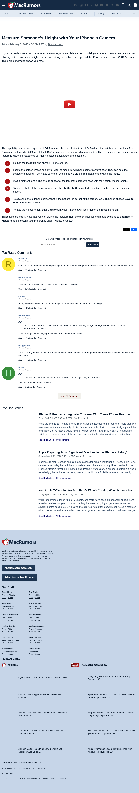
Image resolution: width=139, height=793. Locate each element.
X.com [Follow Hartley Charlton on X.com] (10, 631)
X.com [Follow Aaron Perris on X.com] (37, 654)
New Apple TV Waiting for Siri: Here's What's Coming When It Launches (86, 490)
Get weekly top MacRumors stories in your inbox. (69, 239)
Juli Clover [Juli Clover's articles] (6, 603)
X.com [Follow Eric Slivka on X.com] (37, 597)
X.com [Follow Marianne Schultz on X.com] (37, 631)
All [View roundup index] (135, 13)
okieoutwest (24, 277)
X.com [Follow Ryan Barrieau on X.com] (37, 643)
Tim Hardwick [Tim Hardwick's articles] (35, 614)
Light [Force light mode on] (59, 778)
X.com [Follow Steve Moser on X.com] (10, 654)
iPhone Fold (45, 13)
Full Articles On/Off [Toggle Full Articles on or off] (26, 778)
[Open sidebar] (135, 5)
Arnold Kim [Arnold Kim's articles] (7, 592)
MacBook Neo (66, 13)
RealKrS (22, 258)
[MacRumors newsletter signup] (117, 5)
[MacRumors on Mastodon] (96, 5)
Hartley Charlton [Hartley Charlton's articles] (9, 626)
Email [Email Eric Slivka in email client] (31, 597)
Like (34, 270)
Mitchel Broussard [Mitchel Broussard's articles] (10, 614)
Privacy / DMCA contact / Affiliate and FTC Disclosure (23, 768)
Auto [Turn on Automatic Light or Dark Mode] (53, 778)
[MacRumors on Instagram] (81, 5)
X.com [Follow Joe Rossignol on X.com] (37, 609)
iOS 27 (8, 13)
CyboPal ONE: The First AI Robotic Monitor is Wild (42, 677)
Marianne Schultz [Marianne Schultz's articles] (36, 626)
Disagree (41, 270)
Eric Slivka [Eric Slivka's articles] (33, 592)
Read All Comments (69, 396)
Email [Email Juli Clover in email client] (4, 609)
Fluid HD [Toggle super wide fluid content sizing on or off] (45, 778)
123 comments (63, 516)
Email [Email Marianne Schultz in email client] (31, 631)
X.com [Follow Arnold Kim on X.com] (10, 597)
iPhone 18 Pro (26, 13)
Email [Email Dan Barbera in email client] (4, 643)
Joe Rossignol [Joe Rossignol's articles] (35, 603)
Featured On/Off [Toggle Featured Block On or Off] (9, 778)
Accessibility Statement (11, 773)
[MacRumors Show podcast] (75, 5)
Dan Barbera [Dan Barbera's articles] (7, 637)
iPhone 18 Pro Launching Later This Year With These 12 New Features (85, 414)
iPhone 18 (117, 13)
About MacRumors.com (18, 567)
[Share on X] (126, 229)
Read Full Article (46, 440)
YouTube (12, 664)
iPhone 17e (85, 13)
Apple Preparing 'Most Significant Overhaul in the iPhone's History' (83, 452)
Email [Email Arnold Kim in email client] (4, 597)
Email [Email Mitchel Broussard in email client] (4, 620)
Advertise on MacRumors (19, 577)
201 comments (63, 478)
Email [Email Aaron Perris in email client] (31, 654)
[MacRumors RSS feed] (112, 5)
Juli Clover (79, 494)
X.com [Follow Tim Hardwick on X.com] (37, 620)
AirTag (101, 13)
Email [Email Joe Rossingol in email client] (31, 609)
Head (21, 367)
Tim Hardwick (55, 44)
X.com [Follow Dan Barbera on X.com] (10, 643)
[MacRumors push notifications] (107, 5)
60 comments (62, 440)
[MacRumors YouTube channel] (101, 5)
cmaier (21, 296)
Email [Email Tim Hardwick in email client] (31, 620)
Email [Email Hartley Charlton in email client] (4, 631)
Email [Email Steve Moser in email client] (4, 654)
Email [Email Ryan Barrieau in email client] (31, 643)
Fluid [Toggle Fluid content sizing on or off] (38, 778)
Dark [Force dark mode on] (64, 778)
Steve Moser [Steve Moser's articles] (7, 648)
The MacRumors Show (93, 664)
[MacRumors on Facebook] (86, 5)
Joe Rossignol (81, 418)
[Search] (130, 5)
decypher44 (24, 345)
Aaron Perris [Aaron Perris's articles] (34, 648)
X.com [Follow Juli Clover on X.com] (10, 609)
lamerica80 (24, 315)
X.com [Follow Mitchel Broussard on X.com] (10, 620)
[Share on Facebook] (134, 229)
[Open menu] (4, 5)
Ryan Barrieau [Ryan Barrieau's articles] (35, 637)
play (69, 104)
